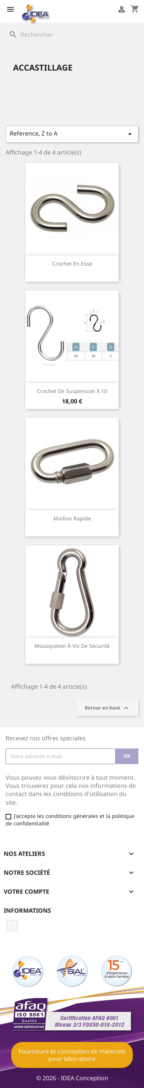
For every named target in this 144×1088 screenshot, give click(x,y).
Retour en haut (108, 708)
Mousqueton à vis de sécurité (72, 645)
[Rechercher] (72, 34)
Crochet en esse (72, 263)
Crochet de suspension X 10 (72, 390)
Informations (27, 910)
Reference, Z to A (72, 134)
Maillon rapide (72, 518)
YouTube (12, 926)
